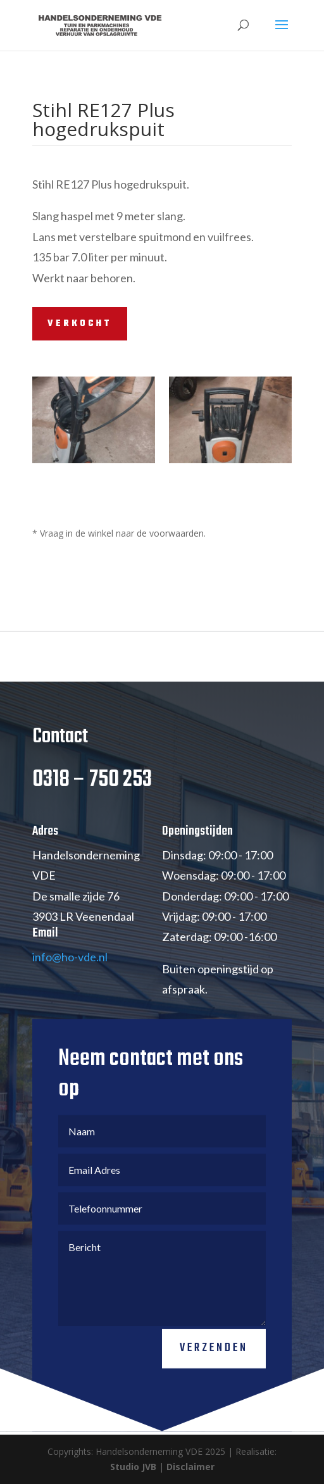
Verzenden (214, 1362)
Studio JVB (133, 1467)
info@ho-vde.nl (70, 971)
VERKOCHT (79, 323)
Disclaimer (190, 1467)
